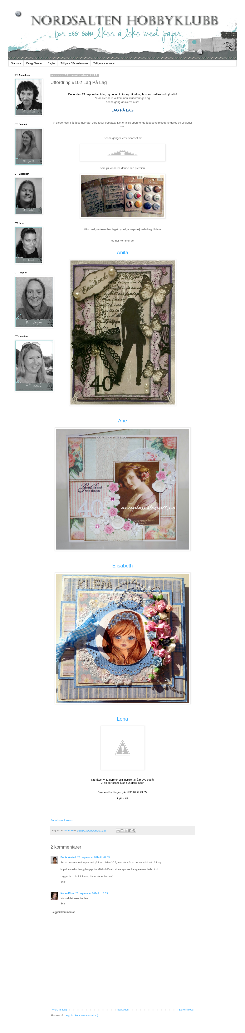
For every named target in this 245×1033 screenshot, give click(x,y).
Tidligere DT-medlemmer (74, 63)
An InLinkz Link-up (61, 820)
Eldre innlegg (186, 1009)
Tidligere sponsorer (104, 63)
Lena (122, 719)
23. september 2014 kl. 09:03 (93, 857)
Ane (122, 420)
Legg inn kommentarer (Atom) (81, 1015)
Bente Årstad (68, 857)
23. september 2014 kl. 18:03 (91, 893)
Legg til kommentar (63, 912)
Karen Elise (67, 893)
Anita (122, 252)
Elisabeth (122, 565)
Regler (51, 63)
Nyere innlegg (59, 1009)
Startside (16, 63)
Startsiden (122, 1009)
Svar (63, 881)
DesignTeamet (34, 63)
